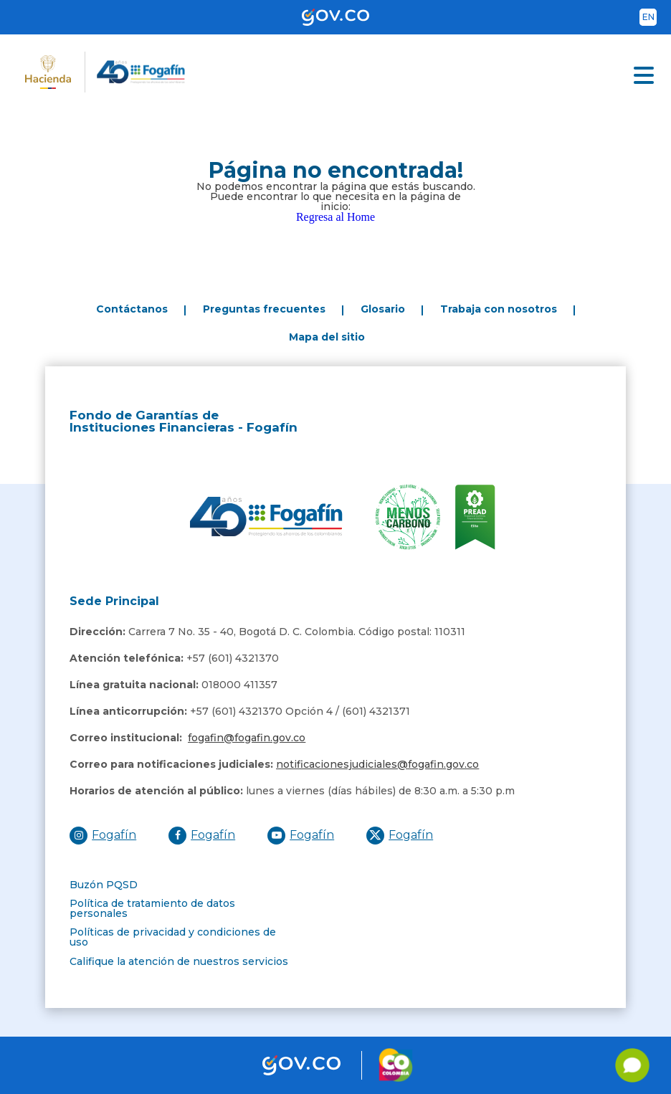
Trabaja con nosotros (498, 309)
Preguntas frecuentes (264, 309)
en (648, 16)
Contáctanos (132, 309)
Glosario (383, 309)
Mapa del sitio (327, 336)
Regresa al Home (335, 217)
